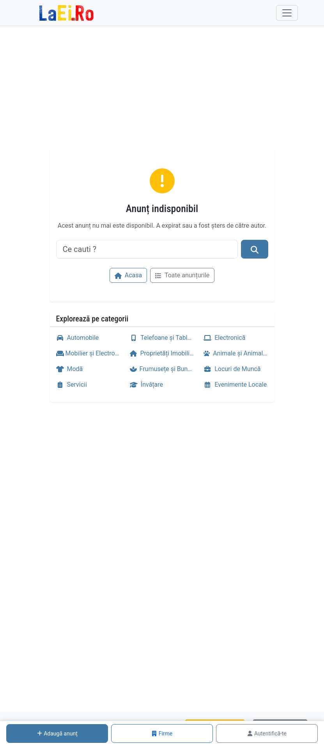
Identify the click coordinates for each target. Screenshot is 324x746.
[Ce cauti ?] (147, 249)
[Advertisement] (162, 91)
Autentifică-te (267, 733)
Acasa (128, 275)
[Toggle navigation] (287, 13)
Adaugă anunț (57, 733)
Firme (162, 733)
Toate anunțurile (182, 275)
